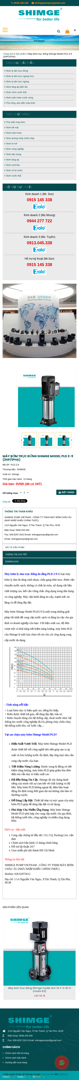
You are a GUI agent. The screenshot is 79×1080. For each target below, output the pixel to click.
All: (36, 1077)
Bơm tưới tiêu (12, 165)
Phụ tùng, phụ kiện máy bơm (19, 103)
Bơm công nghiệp (14, 149)
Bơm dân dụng (12, 154)
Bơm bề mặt (11, 127)
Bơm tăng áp (11, 159)
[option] (39, 321)
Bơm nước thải (12, 175)
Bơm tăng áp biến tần (16, 87)
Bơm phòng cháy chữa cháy (19, 138)
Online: (7, 1077)
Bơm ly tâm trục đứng (16, 70)
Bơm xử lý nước (13, 170)
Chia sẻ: (7, 501)
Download (12, 561)
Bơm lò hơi (10, 143)
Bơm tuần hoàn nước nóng (18, 97)
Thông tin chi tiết (16, 554)
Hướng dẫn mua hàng (16, 1062)
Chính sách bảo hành (15, 1057)
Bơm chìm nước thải (15, 92)
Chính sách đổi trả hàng (17, 1053)
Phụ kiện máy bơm (14, 122)
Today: (21, 1077)
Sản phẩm (21, 54)
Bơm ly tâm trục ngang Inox (19, 76)
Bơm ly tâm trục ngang (16, 81)
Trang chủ (8, 54)
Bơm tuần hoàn (13, 133)
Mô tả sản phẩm (14, 547)
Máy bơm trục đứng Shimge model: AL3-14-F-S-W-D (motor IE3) (39, 989)
